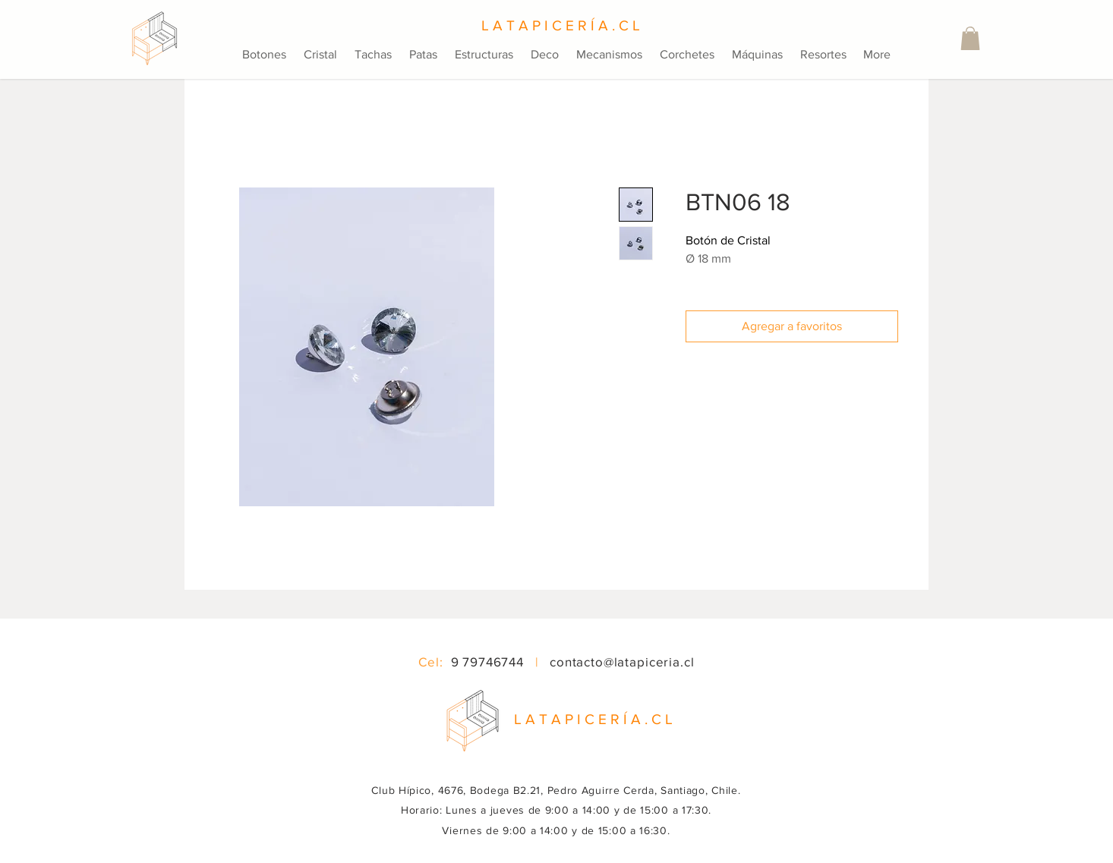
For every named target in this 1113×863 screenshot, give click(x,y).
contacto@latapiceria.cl (622, 661)
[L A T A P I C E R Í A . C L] (556, 26)
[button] (970, 38)
